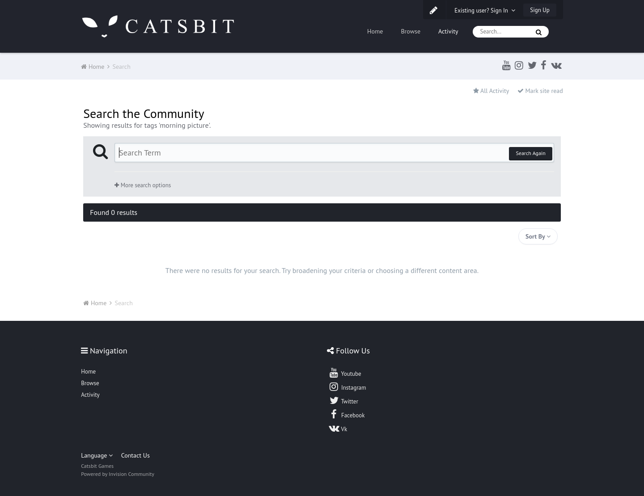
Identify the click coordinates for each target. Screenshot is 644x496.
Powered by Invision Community (117, 474)
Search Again (530, 153)
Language (97, 455)
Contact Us (135, 455)
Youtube (344, 373)
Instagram (347, 386)
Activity (448, 31)
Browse (410, 31)
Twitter (343, 400)
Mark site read (540, 91)
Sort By (538, 236)
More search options (142, 185)
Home (375, 31)
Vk (337, 428)
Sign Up (539, 10)
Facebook (346, 414)
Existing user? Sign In (484, 10)
